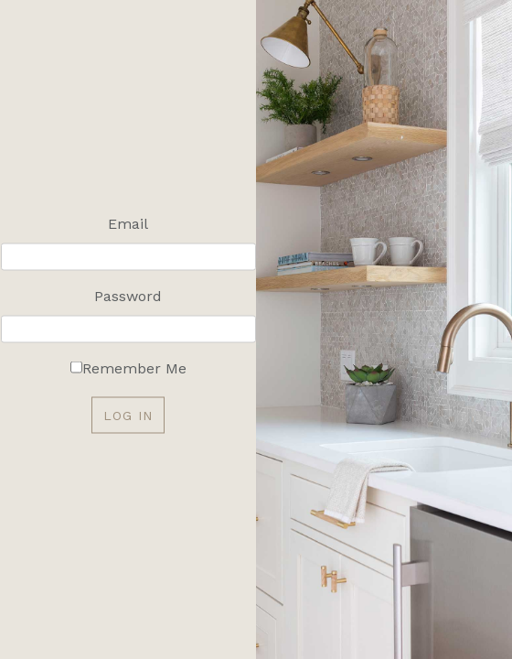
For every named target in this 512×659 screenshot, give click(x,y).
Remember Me (134, 368)
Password (128, 296)
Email (128, 223)
